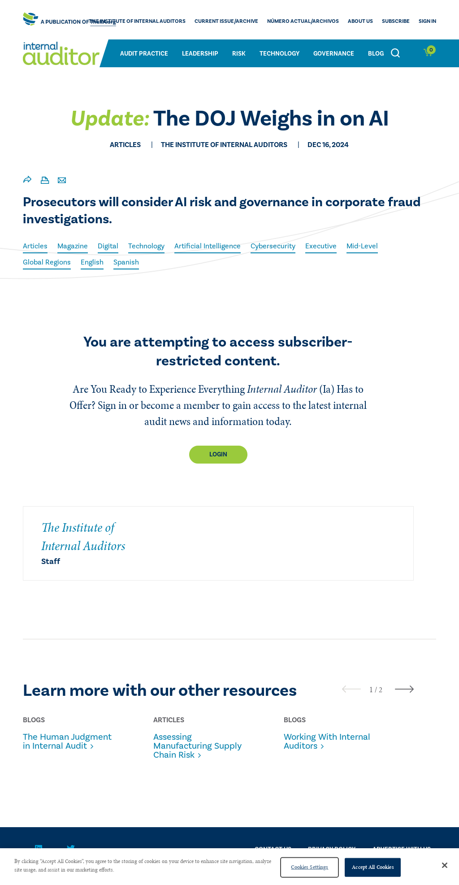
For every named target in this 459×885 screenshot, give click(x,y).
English (92, 262)
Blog (376, 54)
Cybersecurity (273, 246)
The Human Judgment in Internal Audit (67, 741)
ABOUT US (360, 21)
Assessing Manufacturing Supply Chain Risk (197, 746)
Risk (239, 54)
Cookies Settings (309, 867)
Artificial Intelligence (207, 246)
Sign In (427, 21)
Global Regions (47, 262)
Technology (279, 54)
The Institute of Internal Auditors (137, 21)
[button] (371, 689)
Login (218, 455)
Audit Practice (144, 54)
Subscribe (396, 21)
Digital (108, 246)
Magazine (72, 246)
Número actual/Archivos (303, 21)
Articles (35, 246)
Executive (321, 246)
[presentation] (351, 689)
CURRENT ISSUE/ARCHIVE (226, 21)
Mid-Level (362, 246)
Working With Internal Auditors (327, 741)
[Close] (445, 865)
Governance (333, 54)
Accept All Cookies (373, 867)
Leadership (200, 54)
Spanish (126, 262)
